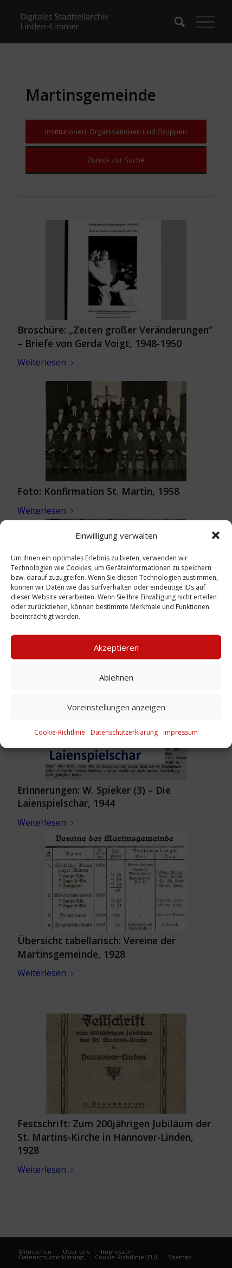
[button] (215, 535)
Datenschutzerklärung (124, 732)
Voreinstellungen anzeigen (116, 707)
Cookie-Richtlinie (59, 732)
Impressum (180, 732)
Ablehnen (116, 677)
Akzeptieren (116, 647)
